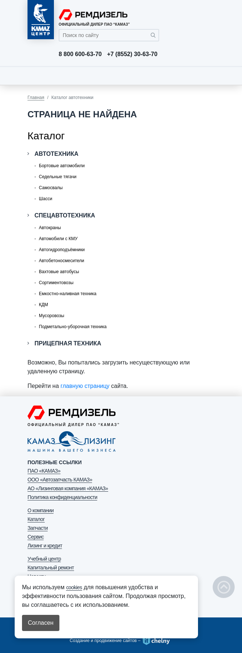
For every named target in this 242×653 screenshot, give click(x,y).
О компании (40, 510)
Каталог (36, 519)
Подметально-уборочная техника (73, 326)
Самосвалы (51, 187)
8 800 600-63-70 (80, 54)
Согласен (41, 623)
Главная (35, 97)
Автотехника (56, 154)
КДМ (43, 304)
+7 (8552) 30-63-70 (132, 54)
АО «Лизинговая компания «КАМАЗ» (67, 488)
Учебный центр (44, 559)
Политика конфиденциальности (62, 497)
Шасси (45, 198)
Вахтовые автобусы (59, 271)
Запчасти (37, 528)
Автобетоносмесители (61, 260)
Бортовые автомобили (62, 165)
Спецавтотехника (64, 215)
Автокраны (50, 227)
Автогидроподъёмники (62, 249)
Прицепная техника (67, 343)
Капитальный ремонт (50, 568)
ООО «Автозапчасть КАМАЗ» (59, 480)
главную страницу (85, 386)
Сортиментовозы (56, 282)
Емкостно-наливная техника (67, 293)
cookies (74, 587)
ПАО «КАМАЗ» (43, 471)
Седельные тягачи (57, 176)
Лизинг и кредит (44, 546)
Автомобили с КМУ (58, 238)
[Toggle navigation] (207, 75)
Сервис (35, 537)
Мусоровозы (51, 315)
